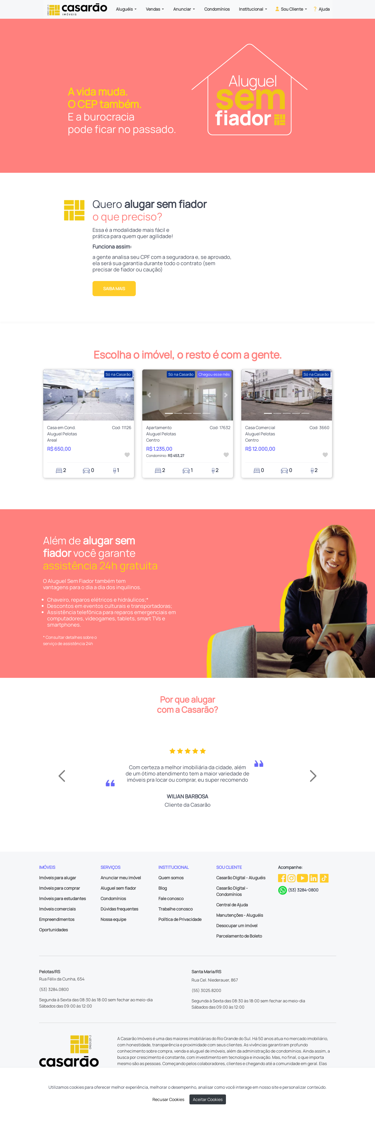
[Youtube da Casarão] (303, 878)
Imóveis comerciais (57, 909)
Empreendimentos (56, 919)
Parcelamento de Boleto (239, 936)
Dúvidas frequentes (119, 909)
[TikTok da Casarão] (324, 878)
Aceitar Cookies (208, 1099)
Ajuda (321, 9)
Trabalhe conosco (175, 909)
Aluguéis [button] (124, 9)
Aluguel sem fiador (118, 888)
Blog (162, 888)
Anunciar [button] (182, 9)
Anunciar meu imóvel (121, 878)
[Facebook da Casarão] (282, 878)
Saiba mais (114, 288)
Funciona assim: (112, 247)
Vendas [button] (153, 9)
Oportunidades (53, 930)
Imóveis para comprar (59, 888)
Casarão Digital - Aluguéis (240, 878)
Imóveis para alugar (57, 878)
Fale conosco (170, 898)
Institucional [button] (251, 9)
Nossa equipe (113, 919)
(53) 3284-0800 (303, 890)
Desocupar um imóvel (236, 925)
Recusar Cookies (168, 1099)
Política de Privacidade (179, 919)
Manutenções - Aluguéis (239, 915)
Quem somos (170, 878)
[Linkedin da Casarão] (314, 878)
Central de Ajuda (232, 905)
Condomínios (217, 9)
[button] (50, 395)
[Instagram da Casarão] (292, 878)
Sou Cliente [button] (289, 9)
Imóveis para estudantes (62, 898)
